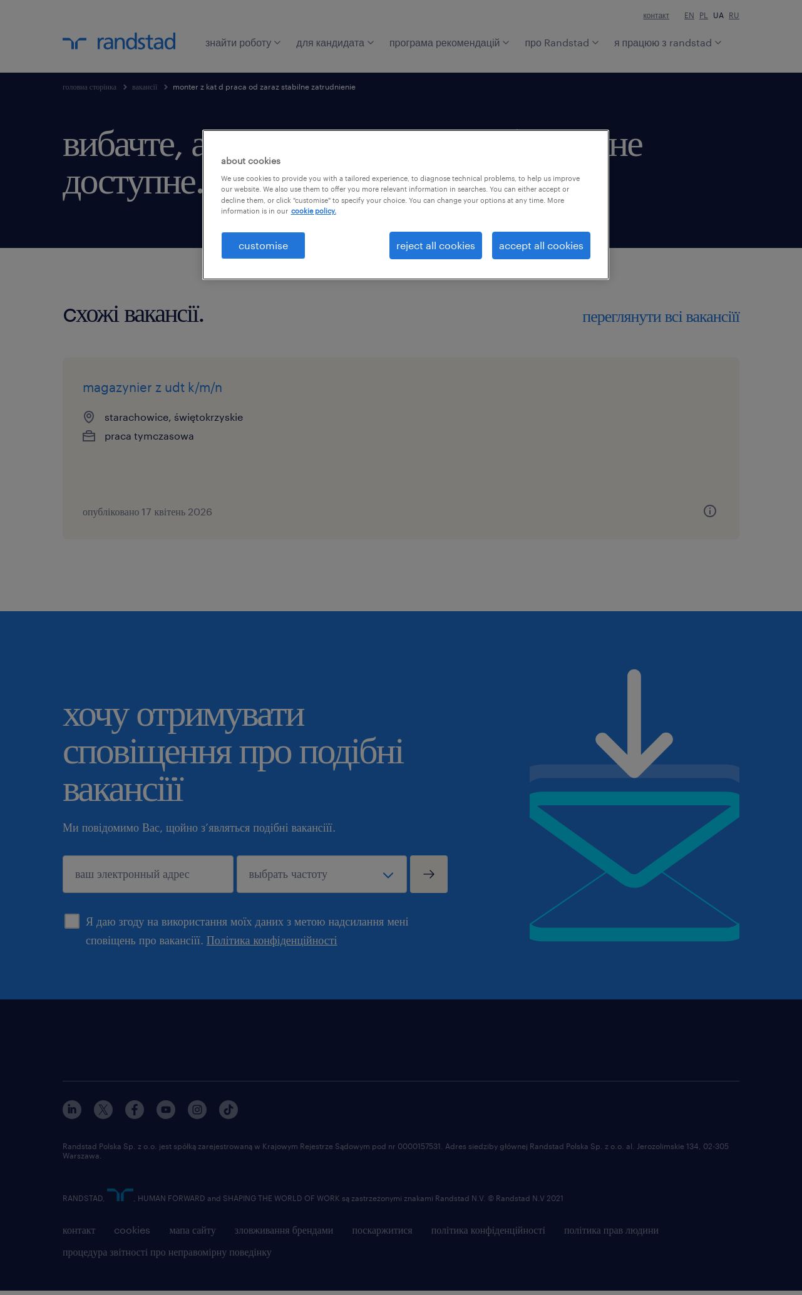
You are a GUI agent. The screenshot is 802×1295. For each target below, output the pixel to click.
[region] (405, 205)
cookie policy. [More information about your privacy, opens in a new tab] (313, 211)
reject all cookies (435, 245)
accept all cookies (541, 245)
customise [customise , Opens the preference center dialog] (263, 245)
